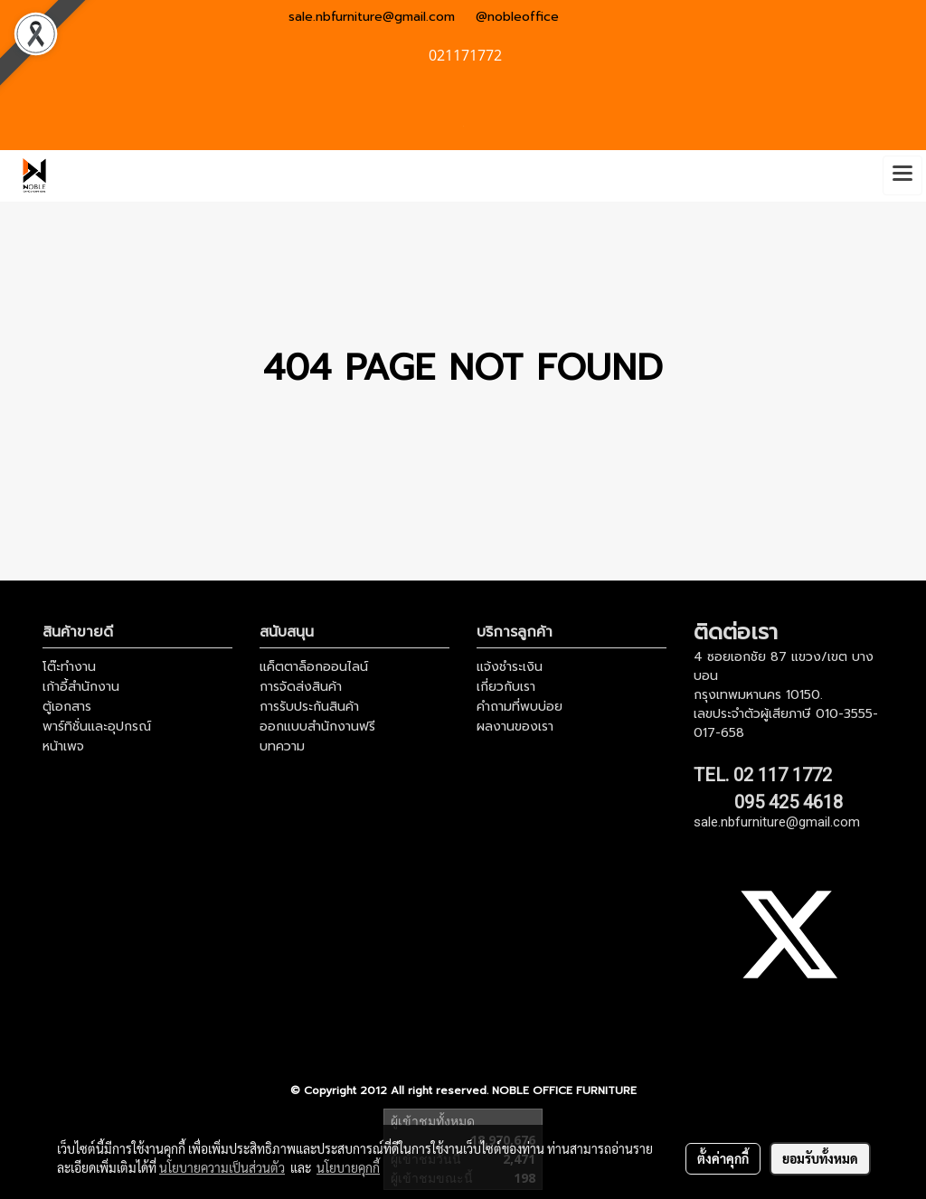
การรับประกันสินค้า (309, 706)
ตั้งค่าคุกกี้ (723, 1158)
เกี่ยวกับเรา (506, 686)
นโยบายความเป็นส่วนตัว (222, 1167)
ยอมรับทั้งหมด (820, 1158)
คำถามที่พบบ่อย (519, 706)
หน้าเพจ (63, 746)
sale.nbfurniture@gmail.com (371, 16)
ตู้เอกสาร (67, 706)
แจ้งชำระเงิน (510, 666)
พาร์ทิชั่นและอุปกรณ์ (97, 726)
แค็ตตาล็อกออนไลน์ (314, 666)
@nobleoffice (517, 16)
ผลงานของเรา (515, 726)
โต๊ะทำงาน (69, 666)
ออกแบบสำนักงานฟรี (317, 726)
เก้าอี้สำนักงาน (81, 686)
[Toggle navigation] (902, 175)
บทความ (282, 746)
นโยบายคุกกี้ (348, 1167)
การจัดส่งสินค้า (301, 686)
